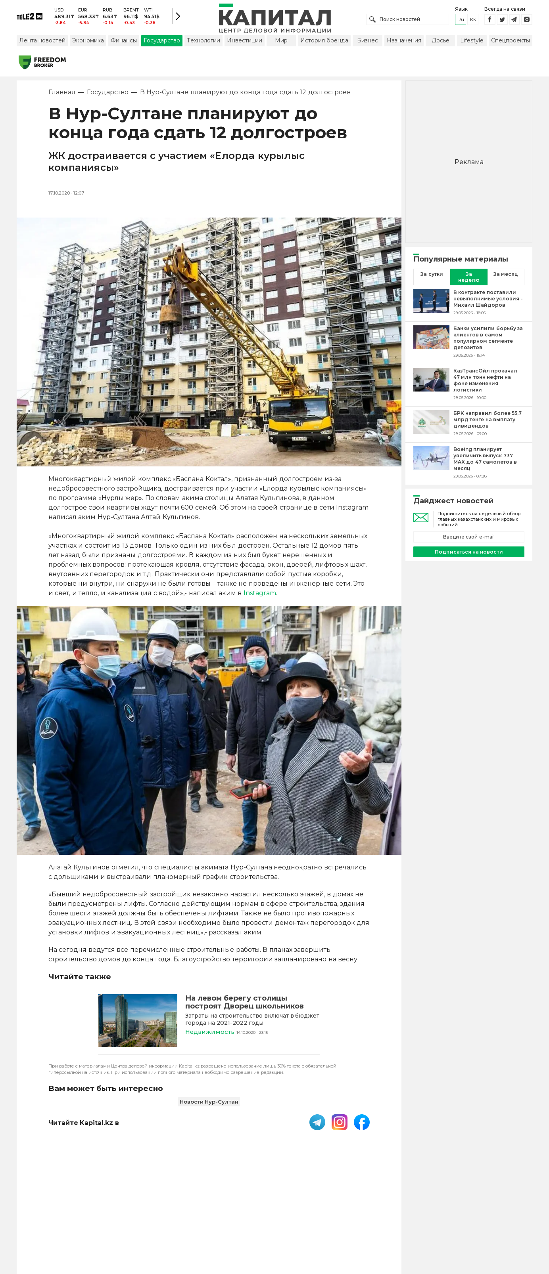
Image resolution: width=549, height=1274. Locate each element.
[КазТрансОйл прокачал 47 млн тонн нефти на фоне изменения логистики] (431, 385)
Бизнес (367, 40)
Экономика (88, 40)
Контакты (281, 1222)
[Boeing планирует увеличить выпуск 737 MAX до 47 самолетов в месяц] (431, 463)
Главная (61, 93)
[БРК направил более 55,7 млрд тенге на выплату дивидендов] (431, 424)
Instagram (260, 594)
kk (473, 20)
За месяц (505, 275)
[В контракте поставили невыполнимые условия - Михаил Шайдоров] (431, 303)
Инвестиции (244, 40)
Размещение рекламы (338, 1222)
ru (460, 20)
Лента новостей (42, 40)
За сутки (431, 275)
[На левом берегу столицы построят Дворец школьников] (137, 1022)
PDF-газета (134, 1222)
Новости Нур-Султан (209, 1102)
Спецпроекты (510, 40)
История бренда (324, 40)
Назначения (404, 40)
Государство (162, 40)
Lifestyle (472, 40)
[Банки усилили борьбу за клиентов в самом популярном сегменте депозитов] (431, 342)
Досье (440, 40)
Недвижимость (210, 1032)
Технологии (203, 40)
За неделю (469, 278)
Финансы (124, 40)
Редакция (396, 1222)
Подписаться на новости (469, 552)
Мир (281, 40)
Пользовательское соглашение (209, 1222)
